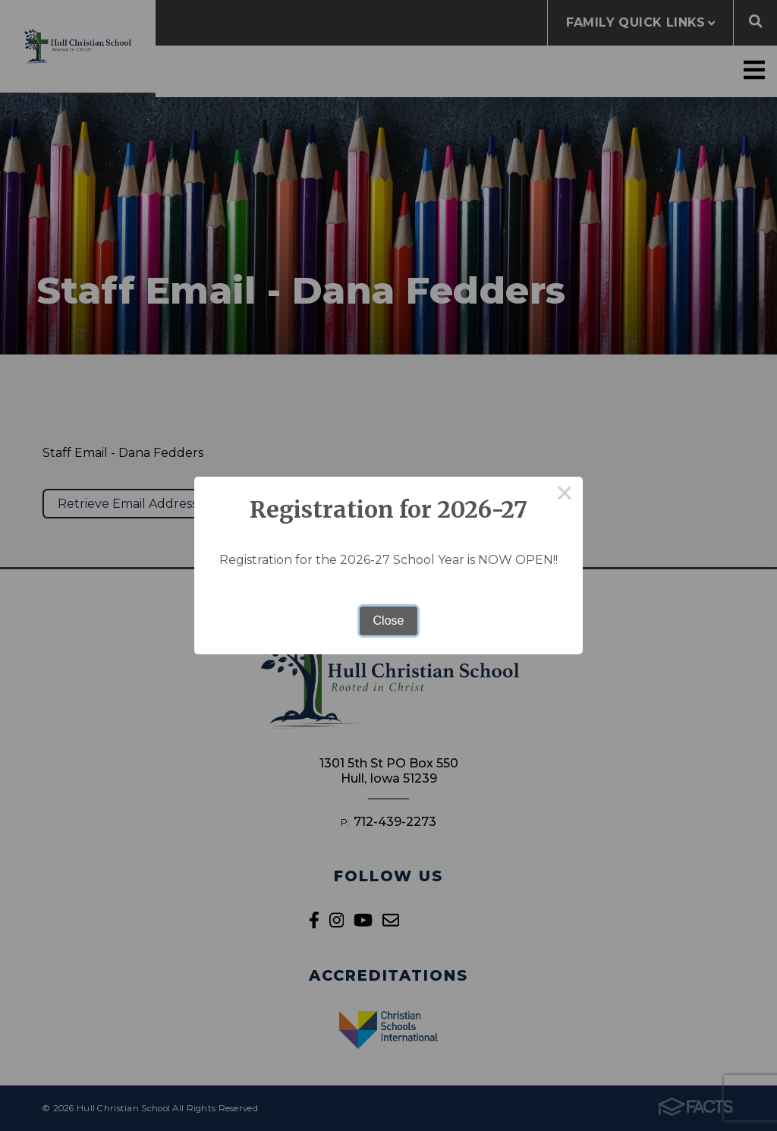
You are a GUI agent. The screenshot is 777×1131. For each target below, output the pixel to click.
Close (388, 620)
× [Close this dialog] (564, 495)
